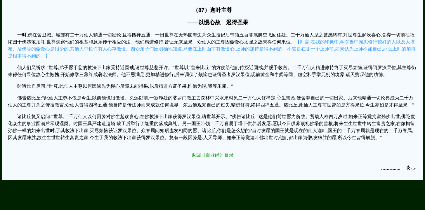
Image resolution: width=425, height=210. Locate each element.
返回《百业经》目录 (213, 155)
